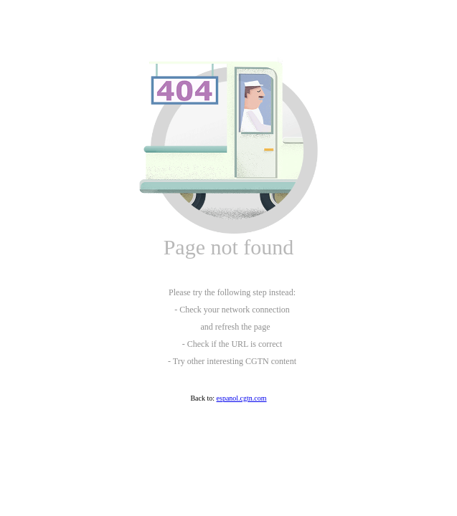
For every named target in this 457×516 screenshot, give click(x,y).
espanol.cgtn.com (242, 398)
